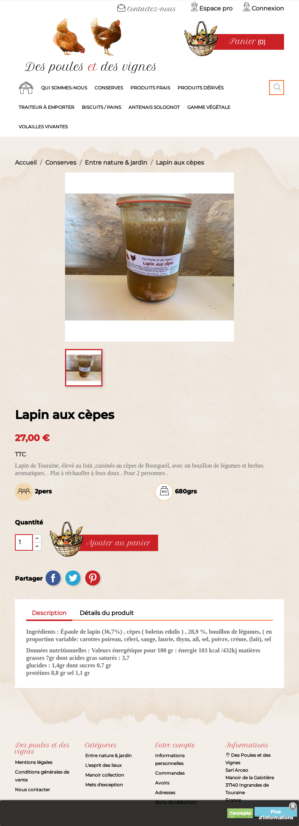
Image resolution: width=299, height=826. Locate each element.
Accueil (26, 88)
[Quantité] (24, 542)
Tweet (72, 577)
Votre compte (175, 745)
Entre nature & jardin (108, 755)
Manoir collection (104, 775)
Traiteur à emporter (46, 107)
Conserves (109, 88)
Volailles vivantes (43, 126)
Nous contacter (32, 789)
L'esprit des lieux (103, 765)
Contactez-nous (146, 9)
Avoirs (162, 783)
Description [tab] (49, 613)
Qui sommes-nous (64, 88)
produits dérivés (201, 88)
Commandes (170, 773)
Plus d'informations (276, 813)
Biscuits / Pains (101, 107)
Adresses (165, 792)
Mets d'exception (104, 784)
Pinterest (92, 577)
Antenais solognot (154, 107)
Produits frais (150, 88)
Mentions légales (33, 762)
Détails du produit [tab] (107, 613)
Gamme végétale (208, 107)
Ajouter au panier (118, 543)
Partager (53, 577)
